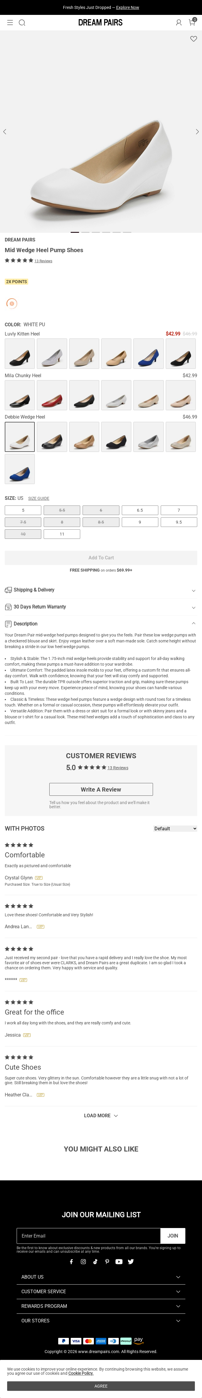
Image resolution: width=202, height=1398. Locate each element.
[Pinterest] (107, 1261)
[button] (10, 22)
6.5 (140, 510)
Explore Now (127, 7)
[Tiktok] (95, 1261)
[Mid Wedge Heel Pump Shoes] (20, 353)
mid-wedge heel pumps (57, 635)
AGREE (101, 1386)
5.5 (62, 510)
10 (23, 534)
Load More (97, 1115)
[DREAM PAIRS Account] (178, 22)
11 (62, 534)
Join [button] (173, 1236)
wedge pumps (76, 646)
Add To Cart (101, 558)
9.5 (179, 522)
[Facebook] (71, 1261)
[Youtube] (118, 1261)
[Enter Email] (88, 1235)
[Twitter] (130, 1261)
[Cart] (191, 22)
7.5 (23, 522)
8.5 (101, 522)
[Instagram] (83, 1261)
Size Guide (38, 498)
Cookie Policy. (81, 1373)
